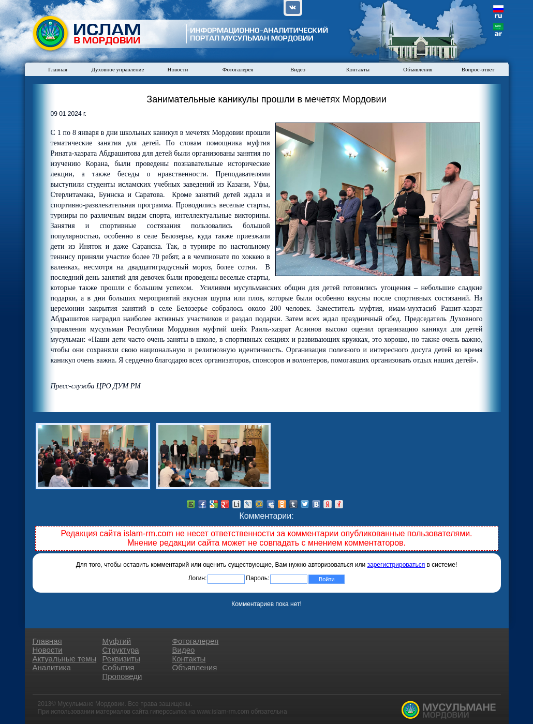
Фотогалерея (238, 69)
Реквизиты (121, 658)
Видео (297, 69)
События (118, 667)
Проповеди (122, 676)
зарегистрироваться (396, 564)
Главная (57, 69)
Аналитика (52, 667)
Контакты (357, 69)
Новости (178, 69)
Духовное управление (118, 69)
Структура (120, 649)
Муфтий (116, 641)
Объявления (417, 69)
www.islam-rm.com (223, 711)
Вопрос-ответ (478, 69)
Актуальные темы (65, 658)
